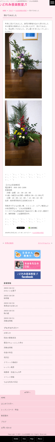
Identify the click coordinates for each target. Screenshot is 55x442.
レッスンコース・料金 (10, 408)
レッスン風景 (9, 366)
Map (31, 439)
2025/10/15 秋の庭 (9, 310)
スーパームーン (44, 242)
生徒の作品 (8, 351)
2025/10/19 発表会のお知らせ (11, 303)
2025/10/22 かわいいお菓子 (10, 288)
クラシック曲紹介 (11, 361)
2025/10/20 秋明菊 (9, 295)
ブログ (11, 10)
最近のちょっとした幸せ (13, 341)
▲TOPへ (27, 391)
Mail (40, 439)
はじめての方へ (7, 402)
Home (16, 439)
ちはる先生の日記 (21, 10)
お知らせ (7, 331)
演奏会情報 (8, 346)
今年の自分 (9, 242)
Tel (24, 439)
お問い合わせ (6, 426)
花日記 (6, 356)
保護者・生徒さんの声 (12, 371)
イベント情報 (9, 376)
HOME (4, 10)
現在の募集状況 (10, 336)
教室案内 (4, 414)
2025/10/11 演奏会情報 (9, 318)
